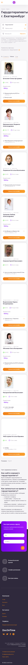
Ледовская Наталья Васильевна (14, 170)
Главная (3, 9)
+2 (10, 76)
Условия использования (8, 651)
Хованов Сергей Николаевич (12, 261)
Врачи (4, 613)
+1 (23, 93)
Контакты (4, 602)
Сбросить (23, 33)
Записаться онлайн (14, 101)
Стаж (16, 56)
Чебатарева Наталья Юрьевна (13, 436)
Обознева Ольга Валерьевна (12, 348)
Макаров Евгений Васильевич (13, 392)
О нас (3, 599)
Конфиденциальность (16, 644)
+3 (23, 318)
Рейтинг (12, 56)
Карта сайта (5, 656)
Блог (3, 605)
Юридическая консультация (9, 624)
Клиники (4, 616)
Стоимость (6, 56)
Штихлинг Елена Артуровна (12, 78)
